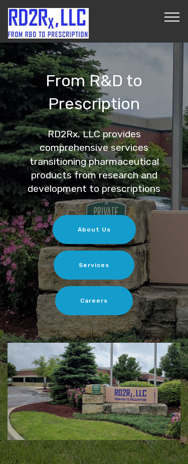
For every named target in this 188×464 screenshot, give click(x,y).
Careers (94, 300)
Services (94, 265)
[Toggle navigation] (172, 16)
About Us (94, 229)
